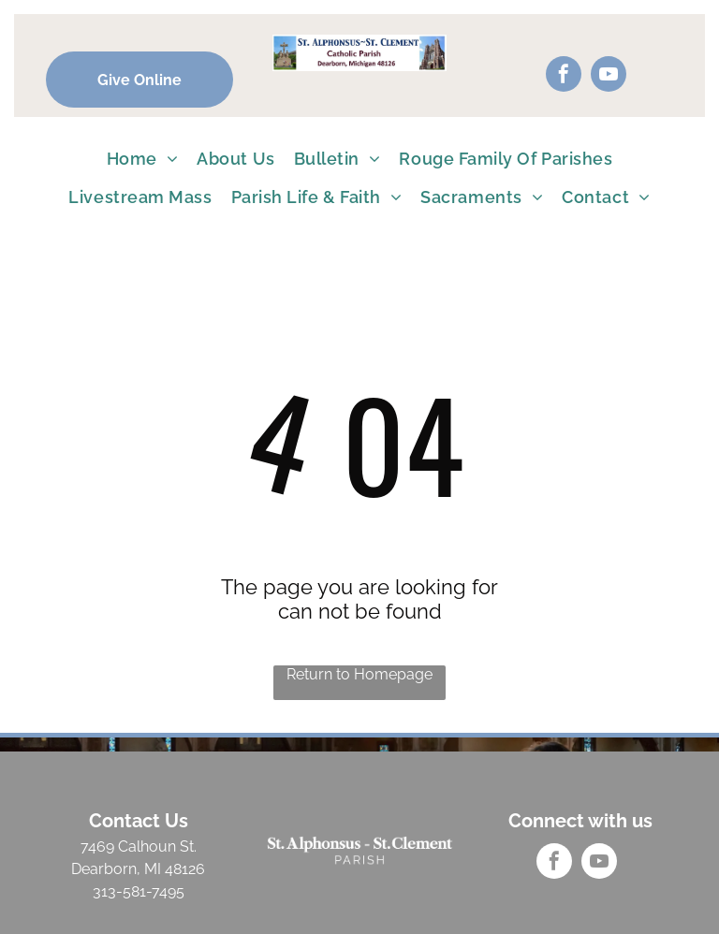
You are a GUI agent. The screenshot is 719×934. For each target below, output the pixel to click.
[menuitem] (142, 158)
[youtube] (608, 76)
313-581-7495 (138, 891)
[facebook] (563, 76)
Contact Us (138, 821)
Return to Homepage (359, 674)
